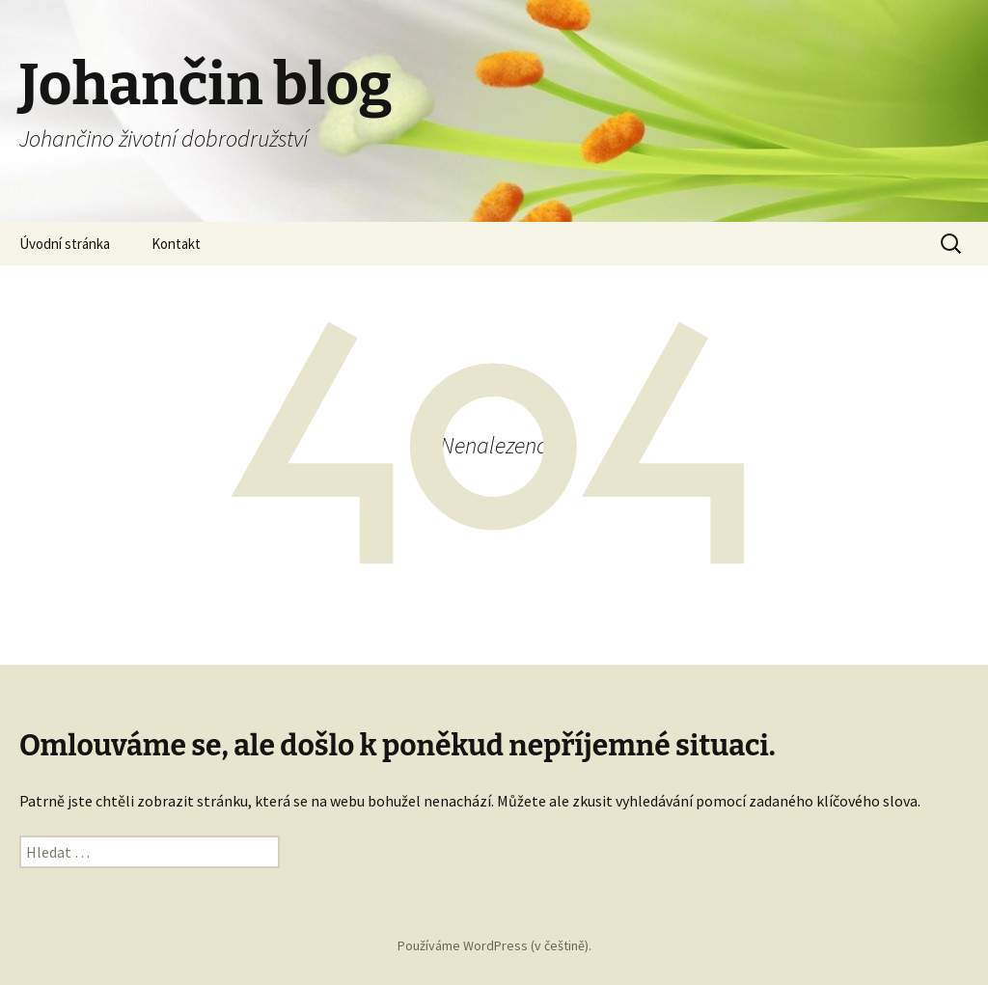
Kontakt (176, 243)
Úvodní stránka (64, 243)
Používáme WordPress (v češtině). (494, 945)
